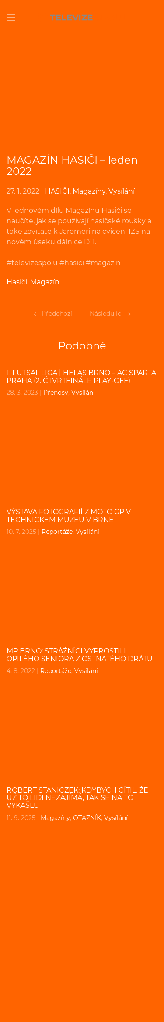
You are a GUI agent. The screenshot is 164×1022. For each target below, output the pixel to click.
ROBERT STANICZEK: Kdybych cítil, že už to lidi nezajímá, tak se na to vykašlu (77, 798)
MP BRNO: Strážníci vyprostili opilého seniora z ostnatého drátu (80, 655)
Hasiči (17, 282)
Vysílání (121, 191)
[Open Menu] (11, 17)
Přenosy (55, 392)
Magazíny (89, 191)
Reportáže (57, 532)
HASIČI (57, 191)
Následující (110, 314)
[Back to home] (82, 17)
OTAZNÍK (87, 818)
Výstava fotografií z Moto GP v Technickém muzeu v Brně (69, 516)
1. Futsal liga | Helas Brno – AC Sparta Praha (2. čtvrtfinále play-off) (81, 377)
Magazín (44, 282)
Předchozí (53, 314)
